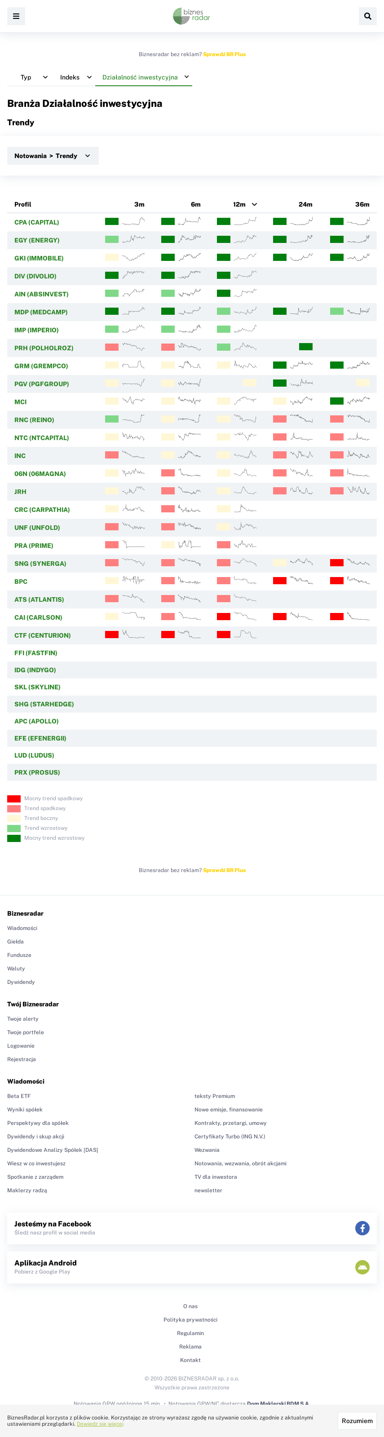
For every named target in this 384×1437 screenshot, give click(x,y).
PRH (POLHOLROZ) (44, 348)
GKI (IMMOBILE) (39, 258)
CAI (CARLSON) (38, 617)
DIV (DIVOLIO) (35, 276)
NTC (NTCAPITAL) (41, 437)
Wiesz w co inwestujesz (36, 1163)
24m (306, 204)
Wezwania (207, 1150)
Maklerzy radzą (27, 1190)
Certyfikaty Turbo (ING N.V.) (229, 1136)
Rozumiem (357, 1420)
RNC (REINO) (34, 419)
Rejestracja (21, 1059)
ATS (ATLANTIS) (39, 599)
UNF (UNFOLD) (37, 527)
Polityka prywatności (190, 1320)
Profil (22, 204)
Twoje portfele (25, 1032)
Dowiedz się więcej (100, 1424)
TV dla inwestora (215, 1177)
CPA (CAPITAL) (36, 222)
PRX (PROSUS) (37, 772)
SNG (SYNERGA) (40, 563)
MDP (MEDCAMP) (41, 312)
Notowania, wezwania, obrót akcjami (240, 1163)
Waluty (16, 968)
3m (139, 204)
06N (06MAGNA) (40, 473)
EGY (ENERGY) (37, 240)
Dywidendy (21, 982)
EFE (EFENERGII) (40, 738)
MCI (20, 402)
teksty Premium (214, 1096)
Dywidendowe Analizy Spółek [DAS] (52, 1150)
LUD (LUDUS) (34, 755)
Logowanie (21, 1046)
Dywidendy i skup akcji (35, 1136)
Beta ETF (19, 1096)
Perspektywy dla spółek (38, 1123)
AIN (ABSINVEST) (41, 294)
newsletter (208, 1190)
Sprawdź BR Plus (224, 54)
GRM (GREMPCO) (41, 366)
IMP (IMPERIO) (36, 330)
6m (196, 204)
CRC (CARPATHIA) (42, 509)
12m (239, 204)
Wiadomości (22, 928)
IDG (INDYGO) (35, 670)
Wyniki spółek (25, 1109)
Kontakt (190, 1360)
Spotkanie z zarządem (35, 1177)
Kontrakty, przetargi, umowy (230, 1123)
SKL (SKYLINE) (37, 687)
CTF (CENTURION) (42, 635)
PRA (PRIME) (33, 545)
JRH (20, 491)
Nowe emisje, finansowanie (228, 1109)
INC (20, 455)
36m (362, 204)
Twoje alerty (23, 1019)
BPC (20, 581)
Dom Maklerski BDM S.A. (278, 1404)
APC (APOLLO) (36, 721)
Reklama (190, 1347)
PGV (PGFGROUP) (41, 384)
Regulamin (190, 1333)
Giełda (15, 942)
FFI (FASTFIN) (35, 653)
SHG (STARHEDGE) (44, 704)
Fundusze (19, 955)
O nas (190, 1306)
